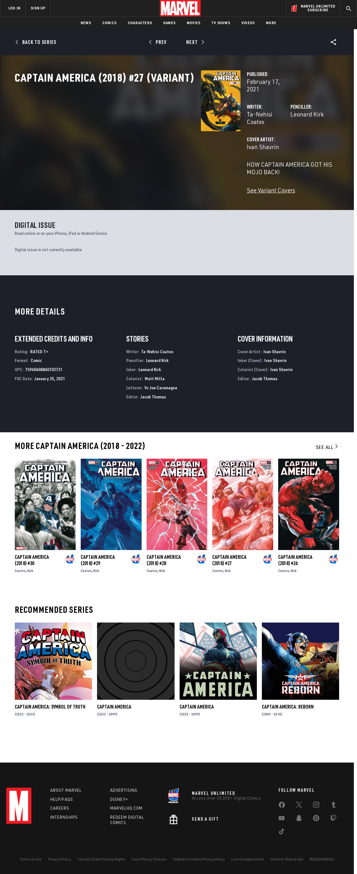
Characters (140, 22)
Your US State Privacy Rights (101, 859)
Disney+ (119, 799)
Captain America (114, 729)
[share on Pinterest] (316, 819)
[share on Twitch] (333, 819)
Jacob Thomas (153, 419)
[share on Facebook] (282, 806)
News (86, 22)
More (271, 22)
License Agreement (247, 859)
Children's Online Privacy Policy (199, 859)
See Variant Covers (140, 195)
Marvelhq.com (126, 808)
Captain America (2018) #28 (164, 583)
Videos (248, 22)
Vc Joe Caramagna (160, 410)
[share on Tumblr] (333, 806)
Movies (193, 22)
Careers (59, 808)
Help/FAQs (61, 799)
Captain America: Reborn (288, 729)
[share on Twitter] (299, 806)
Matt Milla (155, 401)
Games (169, 22)
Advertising (124, 790)
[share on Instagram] (316, 806)
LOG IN (14, 8)
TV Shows (221, 22)
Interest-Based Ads (286, 859)
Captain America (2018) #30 (32, 583)
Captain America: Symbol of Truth (50, 729)
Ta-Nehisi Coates (138, 134)
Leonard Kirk (241, 134)
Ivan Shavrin (132, 159)
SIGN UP (38, 8)
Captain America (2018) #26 (295, 583)
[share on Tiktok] (282, 832)
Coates (20, 593)
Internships (64, 817)
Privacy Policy (59, 859)
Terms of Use (31, 859)
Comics (109, 22)
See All (327, 470)
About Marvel (66, 790)
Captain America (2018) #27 (229, 583)
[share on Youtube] (282, 819)
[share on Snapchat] (299, 819)
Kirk (30, 593)
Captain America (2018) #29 (98, 583)
